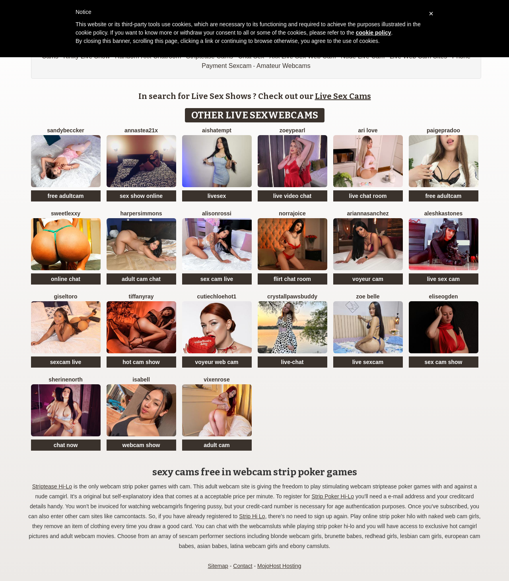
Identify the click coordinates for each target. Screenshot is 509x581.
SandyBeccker (65, 130)
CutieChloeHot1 (217, 296)
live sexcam (368, 362)
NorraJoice (292, 213)
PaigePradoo (443, 130)
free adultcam (65, 196)
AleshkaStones (443, 213)
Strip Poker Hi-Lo (332, 496)
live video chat (292, 196)
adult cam (216, 445)
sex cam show (443, 362)
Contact (242, 566)
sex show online (141, 196)
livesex (217, 196)
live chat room (368, 196)
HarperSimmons (141, 213)
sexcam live (66, 362)
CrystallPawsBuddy (292, 296)
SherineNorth (66, 379)
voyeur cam (367, 279)
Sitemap (218, 566)
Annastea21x (141, 130)
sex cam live (216, 279)
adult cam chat (141, 279)
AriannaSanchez (368, 213)
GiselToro (65, 296)
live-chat (292, 362)
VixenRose (216, 379)
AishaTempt (216, 130)
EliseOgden (443, 296)
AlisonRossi (216, 213)
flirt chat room (292, 279)
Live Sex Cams (343, 96)
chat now (66, 445)
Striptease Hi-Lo (52, 486)
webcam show (141, 445)
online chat (65, 279)
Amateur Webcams (283, 65)
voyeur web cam (217, 362)
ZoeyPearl (292, 130)
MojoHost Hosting (279, 566)
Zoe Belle (367, 296)
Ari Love (367, 130)
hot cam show (140, 362)
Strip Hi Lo (252, 516)
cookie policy (373, 32)
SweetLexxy (65, 213)
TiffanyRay (140, 296)
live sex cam (443, 279)
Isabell (141, 379)
